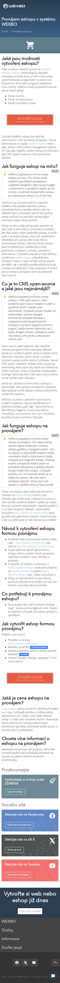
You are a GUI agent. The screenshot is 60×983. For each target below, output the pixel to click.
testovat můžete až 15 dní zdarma (30, 120)
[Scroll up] (55, 962)
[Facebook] (17, 962)
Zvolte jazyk (12, 948)
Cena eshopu (9, 708)
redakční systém (37, 143)
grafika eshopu (23, 257)
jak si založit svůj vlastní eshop (31, 513)
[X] (25, 962)
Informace (10, 939)
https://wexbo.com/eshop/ (30, 543)
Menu (52, 6)
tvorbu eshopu (23, 495)
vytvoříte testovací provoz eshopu (36, 546)
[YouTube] (34, 962)
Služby (7, 930)
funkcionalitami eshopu (21, 567)
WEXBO (9, 922)
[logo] (14, 6)
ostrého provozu (21, 571)
